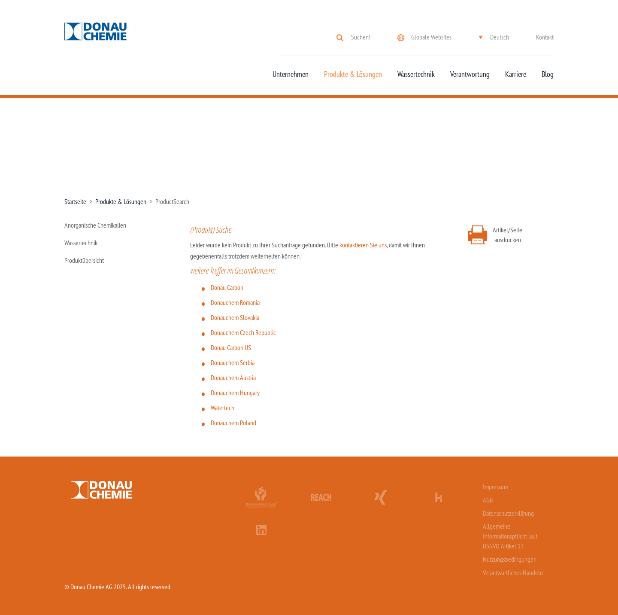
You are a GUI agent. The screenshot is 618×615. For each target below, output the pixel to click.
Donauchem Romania (235, 302)
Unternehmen (291, 74)
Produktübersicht (84, 260)
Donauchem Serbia (232, 362)
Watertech (222, 407)
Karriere (515, 74)
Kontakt (545, 37)
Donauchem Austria (233, 377)
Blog (548, 74)
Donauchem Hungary (235, 392)
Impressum (495, 486)
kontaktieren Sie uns (363, 245)
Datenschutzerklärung (508, 513)
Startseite (75, 201)
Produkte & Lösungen (353, 74)
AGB (488, 500)
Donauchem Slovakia (235, 317)
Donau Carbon (227, 287)
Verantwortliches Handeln (513, 572)
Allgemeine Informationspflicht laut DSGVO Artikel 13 (510, 536)
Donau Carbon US (231, 347)
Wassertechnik (416, 74)
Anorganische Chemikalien (95, 225)
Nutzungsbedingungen (509, 559)
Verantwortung (470, 74)
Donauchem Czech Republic (243, 332)
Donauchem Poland (233, 422)
